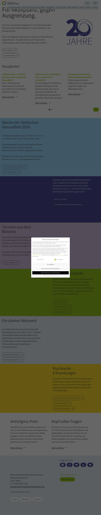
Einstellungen (60, 255)
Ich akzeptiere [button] (50, 264)
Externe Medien (58, 259)
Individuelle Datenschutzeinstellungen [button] (50, 273)
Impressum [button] (57, 275)
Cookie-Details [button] (44, 275)
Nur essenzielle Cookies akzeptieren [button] (50, 268)
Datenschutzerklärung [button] (51, 275)
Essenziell (40, 259)
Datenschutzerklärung (36, 255)
